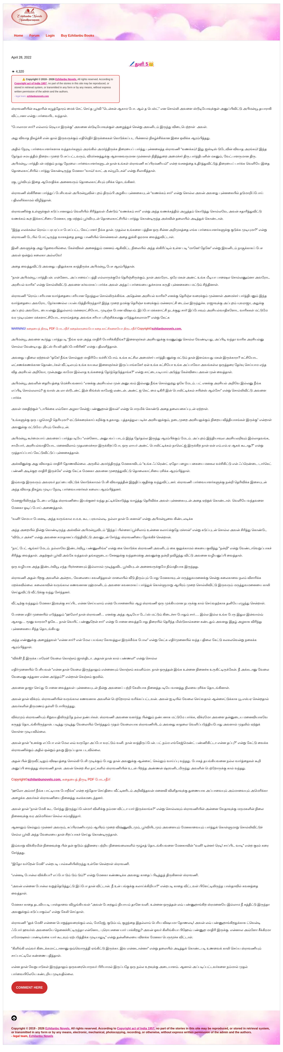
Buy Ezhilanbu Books (77, 35)
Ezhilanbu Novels (41, 1036)
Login (50, 35)
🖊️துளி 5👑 (141, 64)
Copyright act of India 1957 (30, 83)
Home (18, 35)
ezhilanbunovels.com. (167, 328)
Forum (34, 35)
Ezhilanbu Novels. (66, 79)
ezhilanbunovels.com (38, 96)
